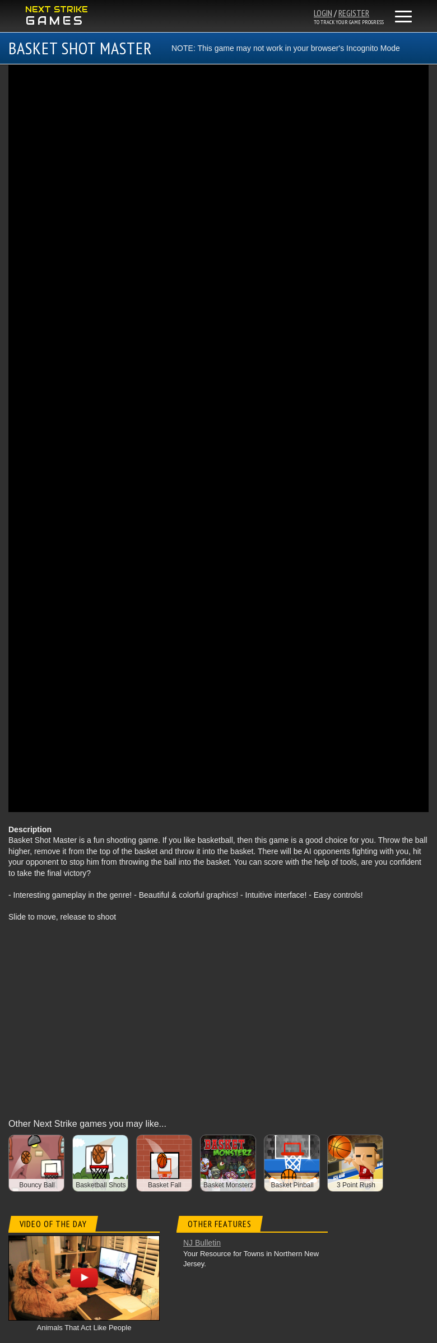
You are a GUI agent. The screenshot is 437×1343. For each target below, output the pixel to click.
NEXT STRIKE (56, 9)
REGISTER (353, 12)
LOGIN (323, 12)
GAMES (55, 20)
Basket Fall (164, 1185)
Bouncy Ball (36, 1185)
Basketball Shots (100, 1185)
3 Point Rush (356, 1185)
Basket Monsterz (228, 1185)
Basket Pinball (292, 1185)
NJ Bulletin (202, 1242)
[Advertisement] (218, 1012)
